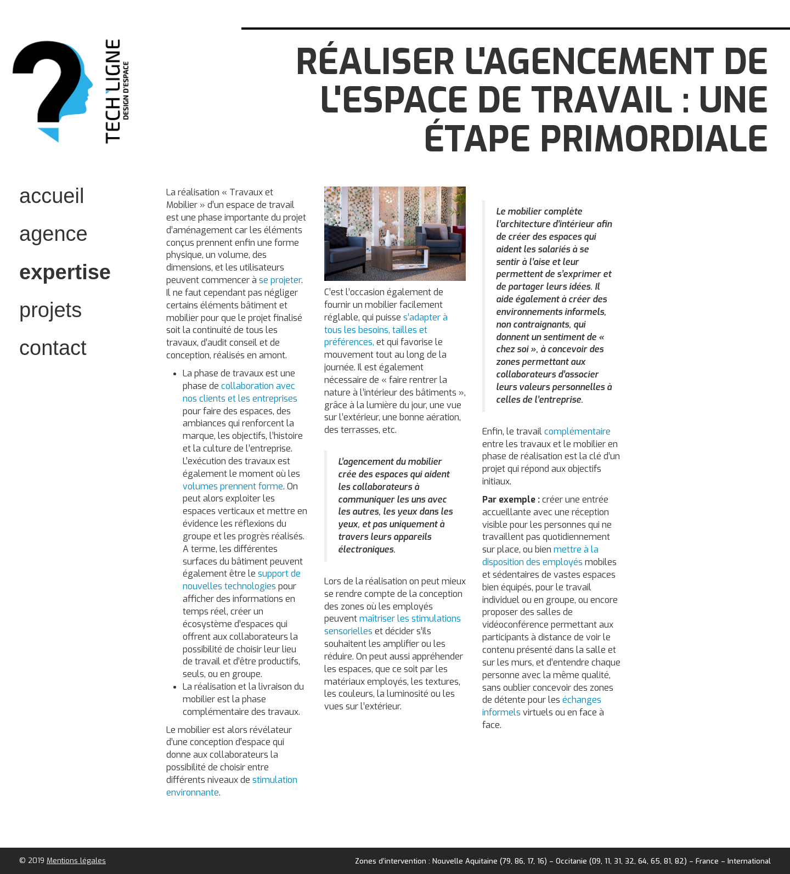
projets (50, 310)
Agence (53, 233)
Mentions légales (76, 860)
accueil (51, 195)
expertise (65, 272)
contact (53, 347)
